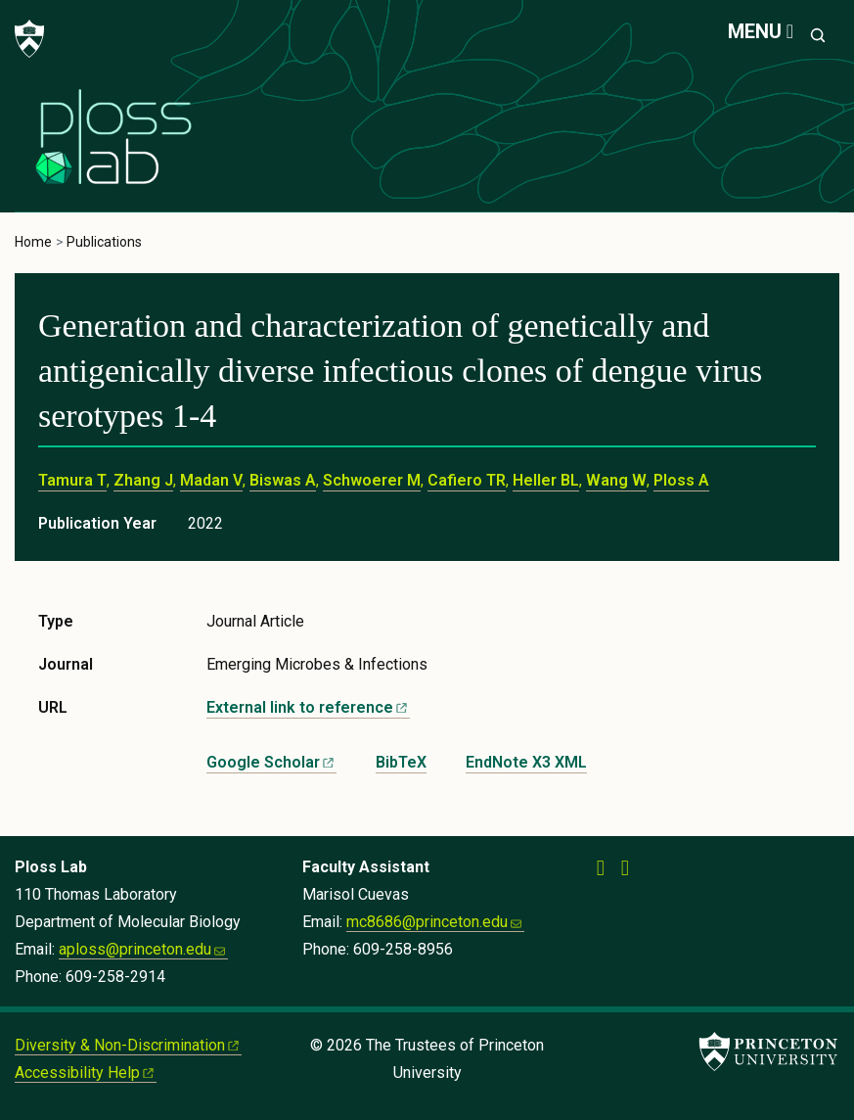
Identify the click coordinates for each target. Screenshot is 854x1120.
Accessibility (86, 1072)
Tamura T (72, 480)
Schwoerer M (372, 480)
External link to (308, 707)
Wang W (616, 480)
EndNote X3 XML (526, 762)
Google (271, 762)
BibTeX (401, 762)
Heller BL (546, 480)
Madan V (211, 480)
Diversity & (128, 1045)
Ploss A (681, 480)
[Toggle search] (818, 35)
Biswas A (282, 480)
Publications (104, 242)
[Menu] (760, 32)
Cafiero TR (466, 480)
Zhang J (143, 480)
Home (33, 242)
